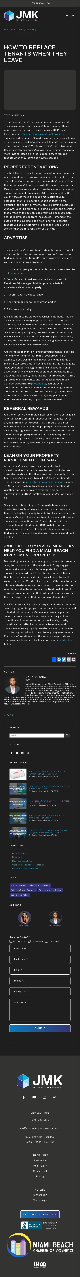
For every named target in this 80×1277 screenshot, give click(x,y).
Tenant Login (40, 1195)
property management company (45, 482)
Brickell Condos (20, 853)
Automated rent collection (50, 890)
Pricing (40, 1176)
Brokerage (17, 857)
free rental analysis (40, 1214)
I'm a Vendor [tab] (55, 941)
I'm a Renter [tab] (37, 941)
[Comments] (40, 1009)
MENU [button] (71, 16)
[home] (21, 15)
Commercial (40, 1171)
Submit (40, 1028)
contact (64, 640)
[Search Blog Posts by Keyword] (36, 736)
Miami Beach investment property (43, 134)
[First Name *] (40, 948)
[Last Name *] (40, 959)
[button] (11, 753)
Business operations (22, 861)
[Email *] (40, 970)
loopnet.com (16, 273)
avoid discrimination (20, 895)
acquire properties (18, 885)
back (8, 715)
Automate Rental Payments (23, 890)
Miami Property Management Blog (20, 29)
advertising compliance (40, 885)
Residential (40, 1160)
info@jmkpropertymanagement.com (40, 1128)
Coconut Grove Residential (25, 869)
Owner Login (40, 1200)
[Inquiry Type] (40, 991)
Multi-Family (40, 1165)
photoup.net (38, 383)
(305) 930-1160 (41, 3)
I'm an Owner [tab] (19, 941)
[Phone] (40, 981)
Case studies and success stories (28, 865)
